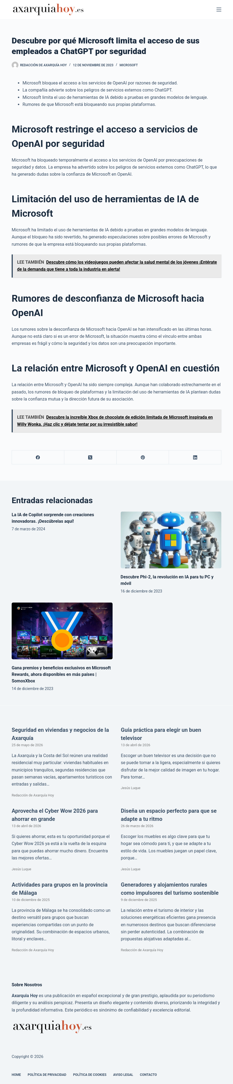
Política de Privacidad (47, 1075)
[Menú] (218, 9)
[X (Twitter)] (90, 457)
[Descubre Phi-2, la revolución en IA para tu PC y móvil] (171, 540)
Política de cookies (89, 1075)
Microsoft (129, 65)
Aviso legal (123, 1075)
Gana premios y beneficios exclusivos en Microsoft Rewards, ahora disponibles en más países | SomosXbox (61, 674)
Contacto (148, 1075)
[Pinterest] (143, 457)
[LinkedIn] (195, 457)
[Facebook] (38, 457)
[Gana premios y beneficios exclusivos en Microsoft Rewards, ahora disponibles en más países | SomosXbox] (62, 631)
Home (16, 1075)
